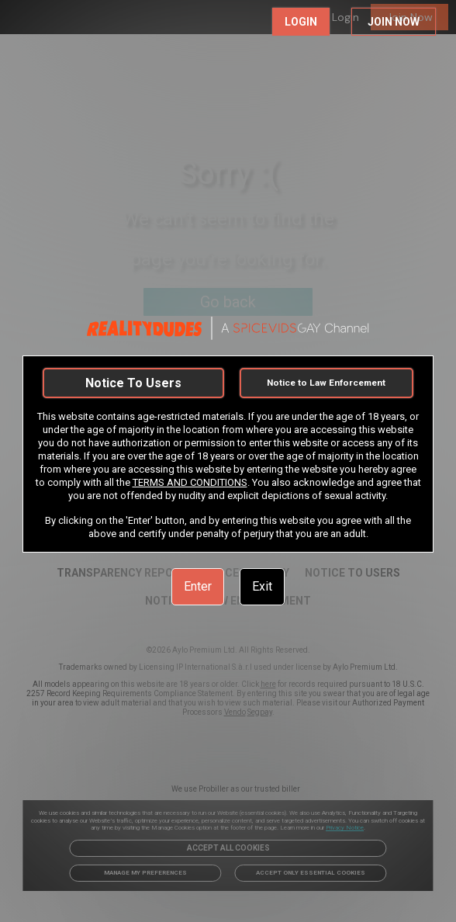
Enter (198, 586)
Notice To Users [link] (133, 383)
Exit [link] (262, 586)
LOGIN (301, 22)
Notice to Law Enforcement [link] (326, 382)
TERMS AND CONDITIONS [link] (190, 482)
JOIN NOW (394, 22)
